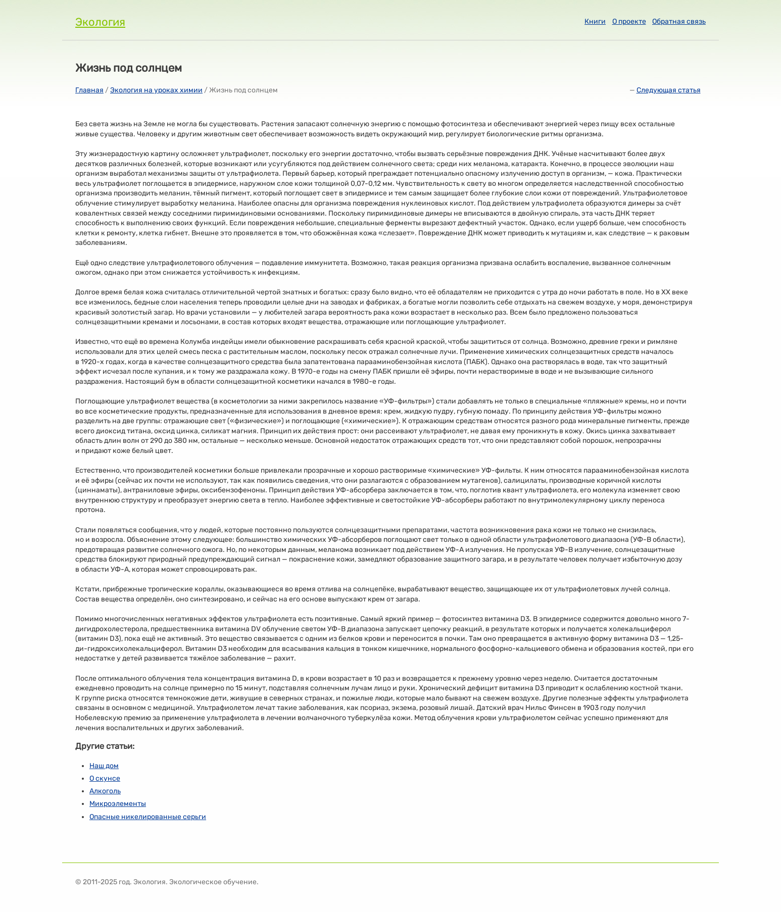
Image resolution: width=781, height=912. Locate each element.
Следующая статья (669, 90)
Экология (100, 22)
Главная (89, 90)
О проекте (629, 21)
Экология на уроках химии (156, 90)
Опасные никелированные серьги (147, 817)
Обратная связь (679, 21)
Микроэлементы (117, 803)
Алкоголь (105, 791)
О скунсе (104, 778)
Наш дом (104, 766)
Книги (595, 21)
